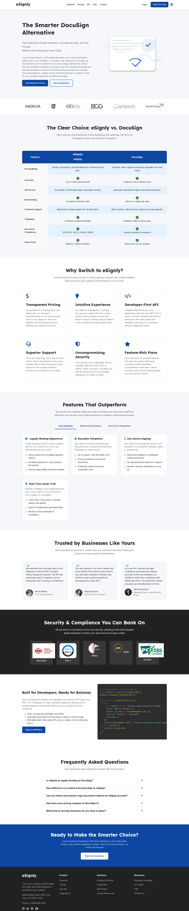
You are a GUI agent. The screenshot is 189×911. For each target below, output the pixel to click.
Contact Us (139, 893)
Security (63, 889)
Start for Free (159, 4)
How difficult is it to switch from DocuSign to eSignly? (94, 788)
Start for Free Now (94, 856)
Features (70, 4)
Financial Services (105, 880)
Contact (103, 4)
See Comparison (61, 83)
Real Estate (102, 889)
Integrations (65, 893)
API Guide (138, 884)
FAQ (95, 4)
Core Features (65, 426)
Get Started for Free (35, 83)
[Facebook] (32, 909)
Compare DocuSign (143, 880)
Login (144, 4)
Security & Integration (120, 426)
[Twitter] (27, 909)
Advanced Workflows (90, 426)
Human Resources (105, 893)
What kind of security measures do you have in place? (94, 811)
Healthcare (102, 884)
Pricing (81, 4)
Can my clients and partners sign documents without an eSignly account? (94, 795)
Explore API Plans (34, 730)
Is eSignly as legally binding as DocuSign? (94, 780)
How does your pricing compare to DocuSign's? (94, 803)
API (88, 4)
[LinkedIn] (23, 909)
